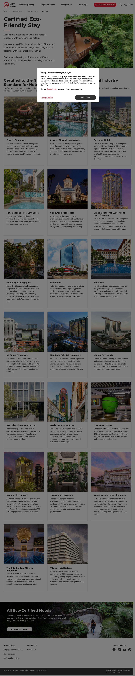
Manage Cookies (47, 98)
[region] (68, 85)
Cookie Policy (52, 89)
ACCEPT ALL (85, 97)
